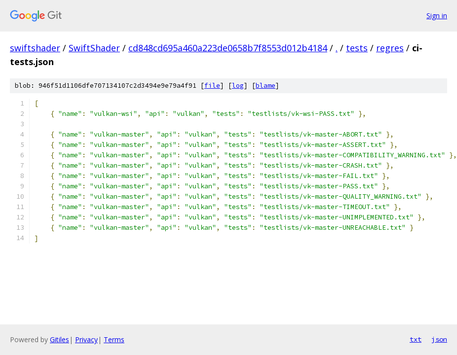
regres (390, 48)
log (238, 85)
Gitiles (59, 339)
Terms (114, 339)
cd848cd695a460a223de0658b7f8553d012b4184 (227, 48)
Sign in (436, 15)
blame (265, 85)
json (439, 339)
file (212, 85)
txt (415, 339)
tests (357, 48)
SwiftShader (94, 48)
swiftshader (35, 48)
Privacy (86, 339)
